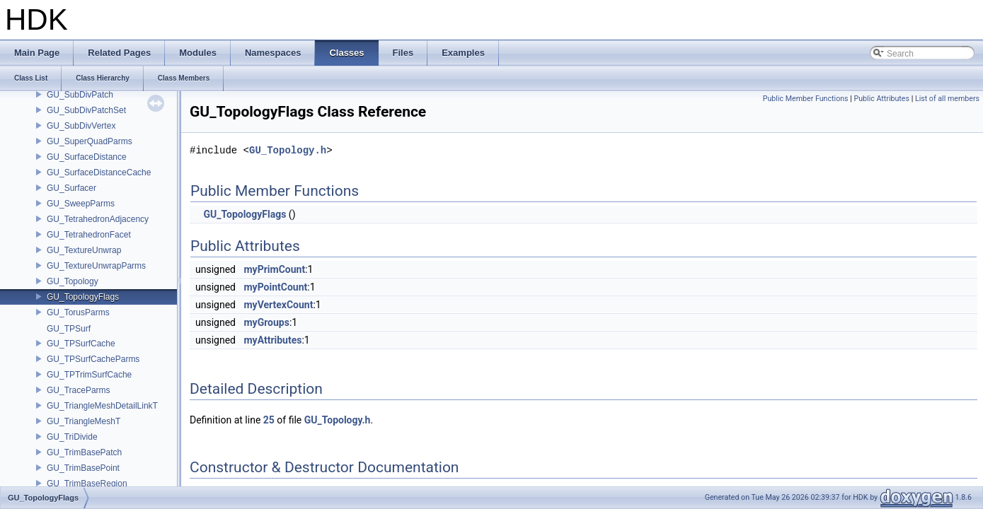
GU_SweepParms (81, 204)
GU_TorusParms (78, 312)
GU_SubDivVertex (81, 126)
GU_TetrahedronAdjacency (98, 219)
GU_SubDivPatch (80, 95)
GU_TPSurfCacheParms (93, 359)
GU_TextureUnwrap (84, 250)
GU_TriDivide (72, 437)
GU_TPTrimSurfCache (89, 375)
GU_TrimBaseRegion (87, 483)
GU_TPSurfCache (81, 344)
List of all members (947, 98)
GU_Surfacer (71, 188)
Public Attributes (881, 98)
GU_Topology (72, 281)
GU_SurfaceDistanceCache (99, 172)
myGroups (266, 322)
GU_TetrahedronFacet (89, 235)
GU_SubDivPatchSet (86, 110)
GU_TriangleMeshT (83, 421)
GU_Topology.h (287, 150)
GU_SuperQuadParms (89, 141)
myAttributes (272, 340)
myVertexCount (278, 304)
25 (269, 420)
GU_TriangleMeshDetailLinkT (102, 406)
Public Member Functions (806, 98)
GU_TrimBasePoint (83, 468)
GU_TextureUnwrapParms (96, 266)
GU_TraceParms (78, 390)
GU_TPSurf (69, 329)
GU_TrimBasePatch (84, 452)
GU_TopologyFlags (83, 297)
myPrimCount (274, 269)
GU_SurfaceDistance (87, 157)
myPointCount (275, 287)
